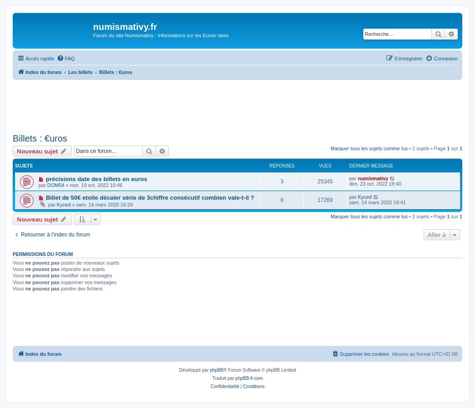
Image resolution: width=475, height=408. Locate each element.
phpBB (216, 370)
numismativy (373, 178)
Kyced (64, 204)
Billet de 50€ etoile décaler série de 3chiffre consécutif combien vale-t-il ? (150, 197)
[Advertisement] (237, 104)
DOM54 (55, 185)
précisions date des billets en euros (97, 179)
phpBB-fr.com (249, 378)
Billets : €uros (40, 138)
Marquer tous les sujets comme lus (369, 148)
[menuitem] (66, 58)
